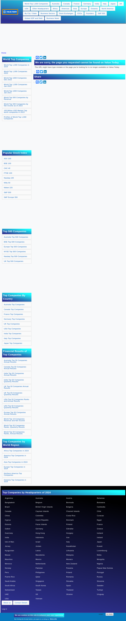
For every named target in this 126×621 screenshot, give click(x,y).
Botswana (101, 502)
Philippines (40, 572)
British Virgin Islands (44, 507)
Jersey (7, 546)
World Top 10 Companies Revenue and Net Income (14, 420)
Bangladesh (10, 502)
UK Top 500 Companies (13, 261)
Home (3, 53)
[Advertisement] (64, 38)
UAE (7, 594)
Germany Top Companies (14, 319)
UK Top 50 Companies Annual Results (16, 387)
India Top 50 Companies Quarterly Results (14, 381)
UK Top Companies (12, 324)
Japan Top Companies (13, 343)
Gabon (7, 529)
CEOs (79, 13)
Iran (68, 537)
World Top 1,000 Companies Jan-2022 (15, 85)
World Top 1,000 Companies (36, 4)
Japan (113, 4)
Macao (7, 555)
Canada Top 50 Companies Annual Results (15, 367)
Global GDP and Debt (34, 18)
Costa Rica (70, 516)
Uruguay (100, 594)
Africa (55, 9)
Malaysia (70, 555)
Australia (55, 4)
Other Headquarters (40, 9)
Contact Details (21, 603)
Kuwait (99, 546)
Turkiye (100, 590)
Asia (75, 9)
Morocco (8, 564)
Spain (68, 586)
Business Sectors (48, 13)
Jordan (38, 546)
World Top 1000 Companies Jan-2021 (15, 92)
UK (121, 4)
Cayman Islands (42, 511)
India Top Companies (12, 334)
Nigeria (100, 564)
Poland (69, 572)
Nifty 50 (7, 183)
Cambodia (101, 507)
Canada (66, 4)
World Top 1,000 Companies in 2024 (16, 66)
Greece (100, 529)
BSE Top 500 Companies (14, 242)
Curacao (100, 516)
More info (53, 619)
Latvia (38, 551)
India (97, 4)
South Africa (10, 586)
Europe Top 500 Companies (15, 247)
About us (7, 603)
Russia (100, 577)
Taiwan (38, 590)
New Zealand (71, 564)
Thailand (69, 590)
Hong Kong (40, 533)
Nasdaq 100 (9, 178)
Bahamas (101, 498)
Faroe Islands (41, 524)
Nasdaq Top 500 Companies (15, 256)
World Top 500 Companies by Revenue (16, 98)
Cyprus (8, 520)
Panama (69, 568)
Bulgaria (69, 507)
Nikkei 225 (8, 188)
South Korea (41, 586)
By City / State (31, 13)
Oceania (94, 9)
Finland (69, 524)
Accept (101, 614)
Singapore (40, 581)
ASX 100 (7, 159)
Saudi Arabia (10, 581)
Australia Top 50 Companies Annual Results (15, 361)
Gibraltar (70, 529)
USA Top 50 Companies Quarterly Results (13, 407)
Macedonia (40, 555)
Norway (8, 568)
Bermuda (70, 502)
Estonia (8, 524)
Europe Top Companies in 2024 (14, 468)
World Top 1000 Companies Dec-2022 (15, 79)
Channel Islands (73, 511)
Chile (99, 511)
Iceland (100, 533)
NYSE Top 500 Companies (15, 252)
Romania (70, 577)
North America (107, 9)
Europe (84, 9)
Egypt (99, 520)
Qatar (38, 577)
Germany (87, 4)
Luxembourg (102, 551)
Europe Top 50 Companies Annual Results (15, 413)
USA (26, 9)
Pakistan (39, 568)
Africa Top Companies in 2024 (16, 451)
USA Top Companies (12, 329)
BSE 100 (7, 163)
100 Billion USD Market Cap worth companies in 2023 (15, 111)
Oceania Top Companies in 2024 (15, 481)
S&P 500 (101, 13)
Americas (65, 9)
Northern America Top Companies (13, 474)
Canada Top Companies (14, 309)
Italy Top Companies (12, 338)
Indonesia (40, 537)
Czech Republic (42, 520)
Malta (99, 555)
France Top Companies (13, 314)
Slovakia (69, 581)
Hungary (69, 533)
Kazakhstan (71, 546)
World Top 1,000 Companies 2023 (15, 72)
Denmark (70, 520)
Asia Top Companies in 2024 (16, 462)
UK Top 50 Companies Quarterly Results (13, 394)
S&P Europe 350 (11, 197)
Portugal (100, 572)
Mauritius (9, 559)
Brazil (7, 507)
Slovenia (100, 581)
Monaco (69, 559)
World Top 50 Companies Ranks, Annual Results (14, 433)
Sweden (100, 586)
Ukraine (69, 594)
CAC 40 (7, 168)
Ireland (100, 537)
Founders (90, 13)
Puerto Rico (10, 577)
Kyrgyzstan (9, 551)
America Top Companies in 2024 (15, 456)
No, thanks (109, 614)
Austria (69, 498)
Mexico (38, 559)
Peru (7, 572)
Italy (105, 4)
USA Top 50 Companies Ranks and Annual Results (16, 400)
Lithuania (70, 551)
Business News (53, 18)
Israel (38, 542)
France (76, 4)
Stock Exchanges (66, 13)
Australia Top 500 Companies (16, 237)
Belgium (39, 502)
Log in (4, 609)
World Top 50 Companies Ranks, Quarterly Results (14, 426)
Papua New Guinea (105, 568)
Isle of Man (9, 542)
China (7, 516)
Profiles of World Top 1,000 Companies (15, 118)
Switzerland (10, 590)
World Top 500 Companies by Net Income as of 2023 (16, 105)
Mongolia (100, 559)
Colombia (39, 516)
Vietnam (39, 599)
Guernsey (9, 533)
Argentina (9, 498)
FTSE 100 (8, 173)
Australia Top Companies (14, 305)
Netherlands (41, 564)
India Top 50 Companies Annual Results (14, 374)
